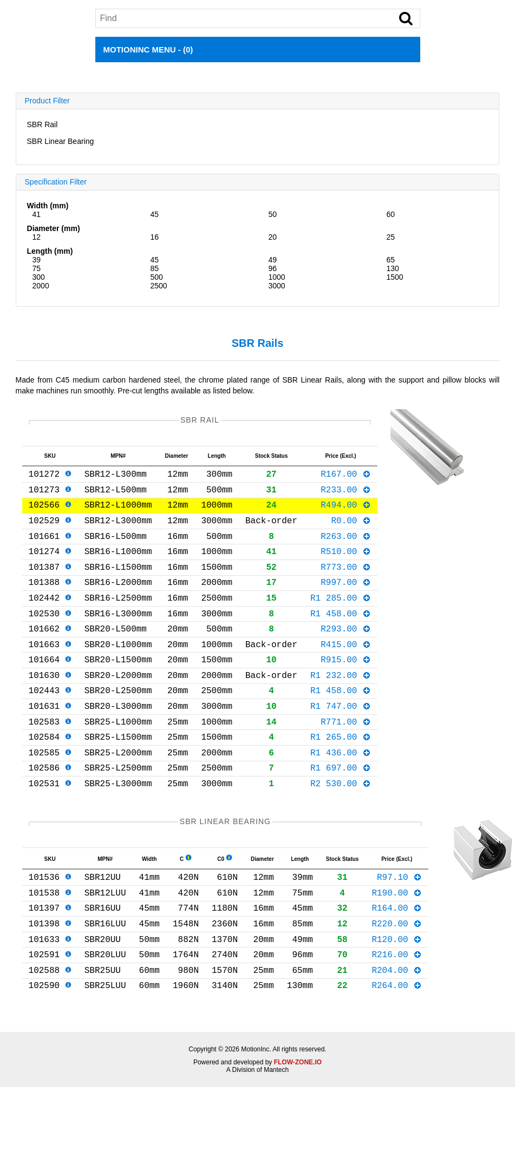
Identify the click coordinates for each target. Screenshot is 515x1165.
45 (155, 214)
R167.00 (346, 478)
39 (36, 259)
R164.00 (396, 964)
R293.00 (346, 654)
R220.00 (396, 982)
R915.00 (346, 689)
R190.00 (396, 946)
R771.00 (346, 760)
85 (155, 268)
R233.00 (346, 496)
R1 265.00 (340, 778)
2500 (159, 285)
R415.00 (346, 672)
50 (273, 214)
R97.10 (399, 928)
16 (155, 237)
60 (390, 214)
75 (36, 268)
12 (36, 237)
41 (36, 214)
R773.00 (346, 584)
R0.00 (351, 531)
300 (38, 277)
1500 (394, 277)
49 (273, 259)
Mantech (276, 1137)
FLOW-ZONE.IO (298, 1129)
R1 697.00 (340, 813)
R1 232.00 (340, 707)
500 (157, 277)
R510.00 (346, 566)
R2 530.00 (340, 831)
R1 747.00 (340, 742)
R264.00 (396, 1052)
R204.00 (396, 1035)
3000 (277, 285)
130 (392, 268)
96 (273, 268)
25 (390, 237)
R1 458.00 (340, 637)
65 (390, 259)
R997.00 (346, 601)
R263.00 (346, 549)
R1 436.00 (340, 795)
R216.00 (396, 1017)
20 (273, 237)
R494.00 (346, 513)
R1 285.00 (340, 619)
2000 (40, 285)
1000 (277, 277)
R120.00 (396, 999)
